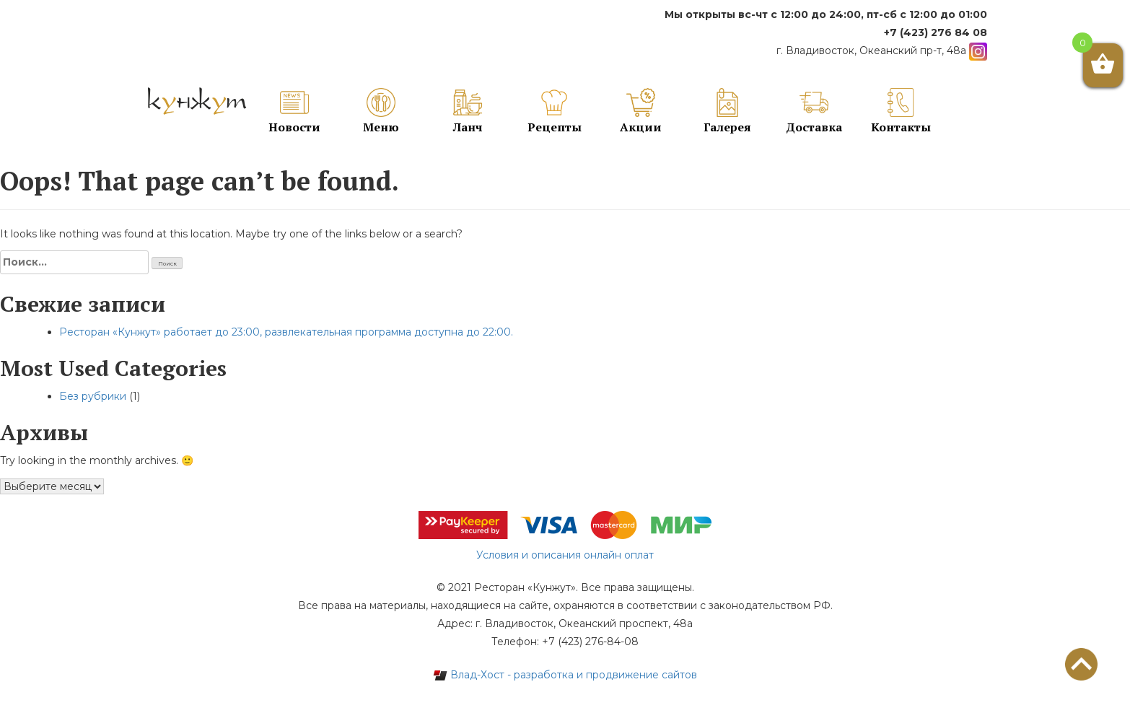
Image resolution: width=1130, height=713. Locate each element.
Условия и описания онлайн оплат (565, 554)
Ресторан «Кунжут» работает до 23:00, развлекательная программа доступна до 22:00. (286, 331)
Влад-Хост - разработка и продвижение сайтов (565, 674)
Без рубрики (92, 396)
